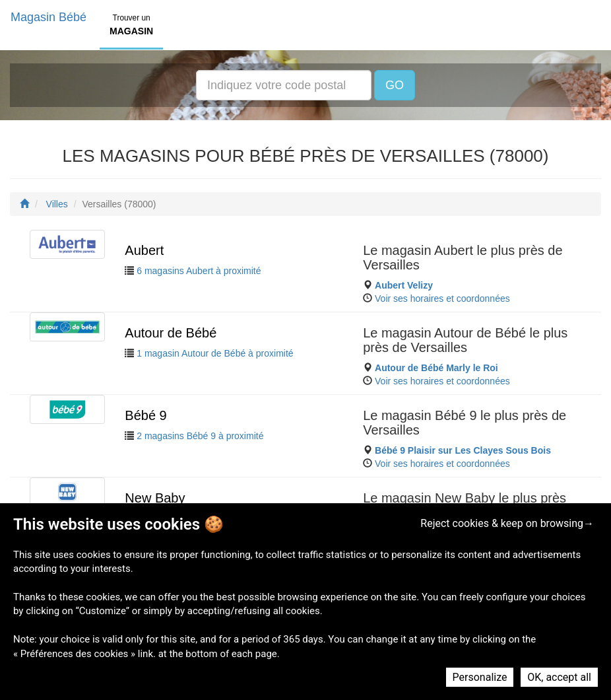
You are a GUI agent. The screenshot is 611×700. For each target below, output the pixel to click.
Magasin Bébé (48, 17)
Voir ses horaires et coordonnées (442, 298)
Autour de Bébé (170, 333)
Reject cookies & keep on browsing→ (507, 523)
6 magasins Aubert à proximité (199, 270)
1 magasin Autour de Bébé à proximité (215, 353)
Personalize (480, 677)
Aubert (144, 250)
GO (394, 85)
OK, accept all (559, 677)
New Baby (155, 498)
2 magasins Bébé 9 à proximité (200, 436)
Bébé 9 (145, 415)
